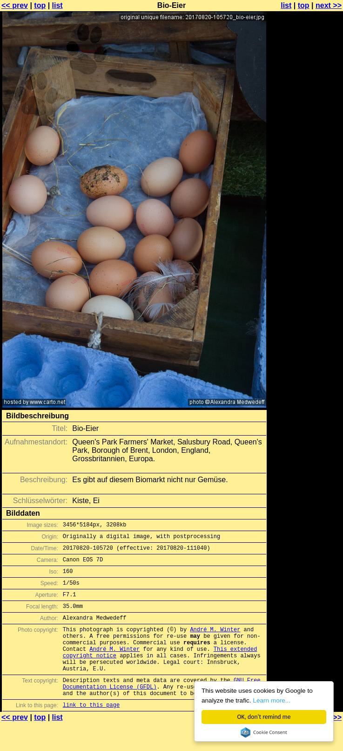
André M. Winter (215, 643)
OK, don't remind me (264, 717)
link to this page (91, 733)
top (40, 5)
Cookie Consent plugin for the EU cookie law (264, 732)
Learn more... (272, 700)
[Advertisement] (305, 120)
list (57, 5)
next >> (329, 5)
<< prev (14, 5)
